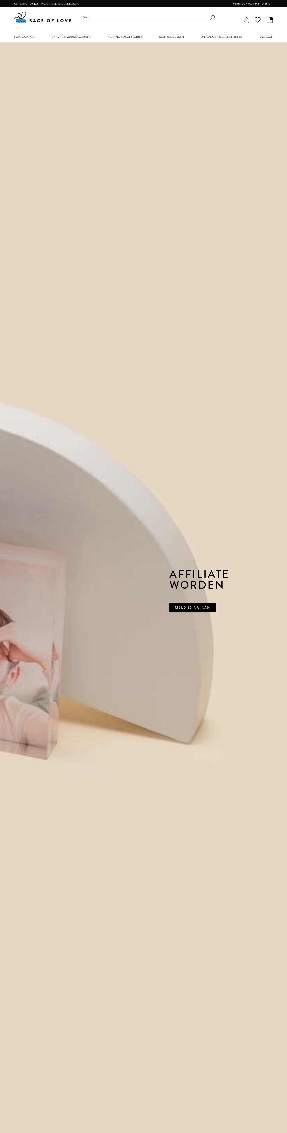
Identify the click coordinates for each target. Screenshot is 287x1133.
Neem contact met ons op (253, 3)
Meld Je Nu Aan (193, 607)
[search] (212, 17)
